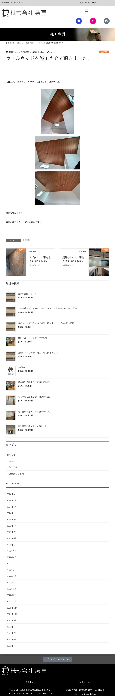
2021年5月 (12, 646)
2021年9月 (12, 620)
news (11, 461)
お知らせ (11, 455)
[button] (86, 10)
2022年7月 (12, 564)
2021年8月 (12, 627)
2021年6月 (12, 639)
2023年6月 (12, 538)
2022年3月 (12, 589)
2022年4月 (12, 583)
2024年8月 (12, 494)
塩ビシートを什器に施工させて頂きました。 (39, 353)
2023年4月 (12, 545)
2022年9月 (12, 551)
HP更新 (21, 367)
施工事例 (104, 52)
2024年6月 (12, 507)
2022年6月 (12, 570)
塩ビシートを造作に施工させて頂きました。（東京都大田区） (47, 323)
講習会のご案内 (16, 474)
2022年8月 (12, 557)
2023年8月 (12, 526)
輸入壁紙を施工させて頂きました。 (34, 382)
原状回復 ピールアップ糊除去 (32, 338)
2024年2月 (12, 513)
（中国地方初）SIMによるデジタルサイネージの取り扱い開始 (47, 308)
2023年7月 (12, 532)
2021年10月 (12, 614)
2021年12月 (12, 608)
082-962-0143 (21, 694)
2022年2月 (11, 595)
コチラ (19, 213)
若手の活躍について (27, 294)
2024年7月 (12, 500)
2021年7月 (12, 633)
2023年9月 (12, 519)
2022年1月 (12, 601)
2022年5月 (12, 576)
